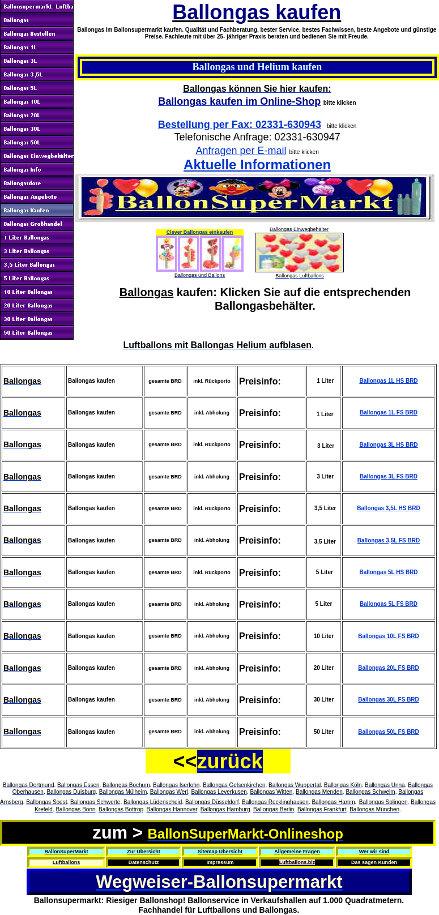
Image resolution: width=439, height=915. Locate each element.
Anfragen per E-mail (240, 150)
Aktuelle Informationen (257, 164)
